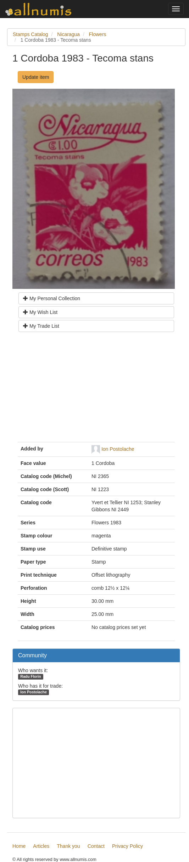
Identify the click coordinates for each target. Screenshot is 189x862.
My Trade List (41, 326)
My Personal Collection (51, 298)
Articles (41, 846)
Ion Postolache (117, 449)
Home (19, 846)
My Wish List (40, 312)
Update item (35, 77)
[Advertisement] (96, 389)
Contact (96, 846)
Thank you (68, 846)
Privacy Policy (127, 846)
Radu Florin (30, 676)
